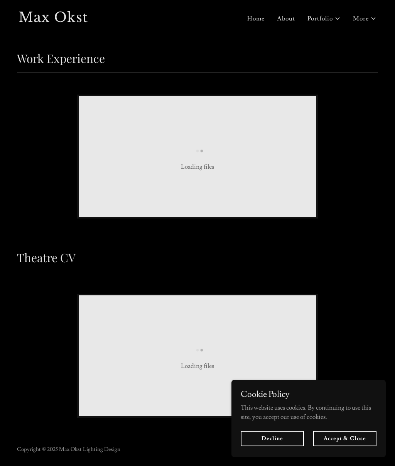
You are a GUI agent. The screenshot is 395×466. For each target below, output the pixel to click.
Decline (272, 449)
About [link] (286, 18)
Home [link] (256, 18)
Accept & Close (345, 449)
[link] (105, 20)
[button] (324, 18)
